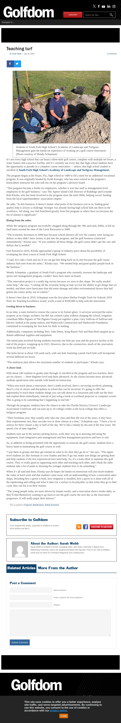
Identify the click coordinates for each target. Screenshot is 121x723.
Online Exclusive (52, 505)
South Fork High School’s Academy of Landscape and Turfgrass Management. (64, 170)
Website (57, 605)
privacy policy (58, 710)
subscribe (73, 15)
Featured (28, 505)
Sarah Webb (16, 54)
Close (64, 716)
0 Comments (112, 54)
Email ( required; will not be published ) (68, 597)
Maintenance (38, 505)
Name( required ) (60, 590)
